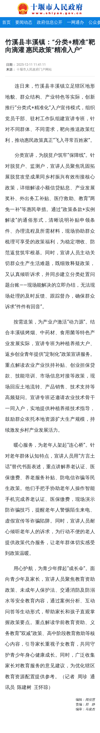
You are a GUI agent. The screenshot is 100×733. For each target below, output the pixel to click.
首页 (6, 22)
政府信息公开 (49, 22)
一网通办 (75, 22)
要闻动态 (23, 22)
